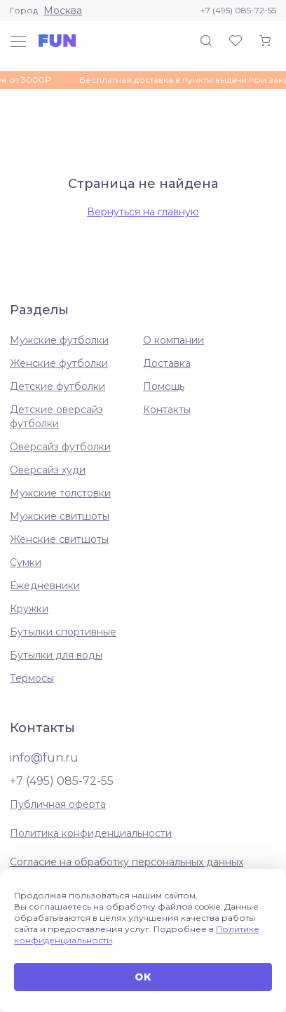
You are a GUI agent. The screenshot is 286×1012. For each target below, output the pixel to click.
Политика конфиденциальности (91, 833)
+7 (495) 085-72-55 (238, 10)
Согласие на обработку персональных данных (126, 862)
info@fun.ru (44, 757)
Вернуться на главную (143, 211)
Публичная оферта (58, 804)
